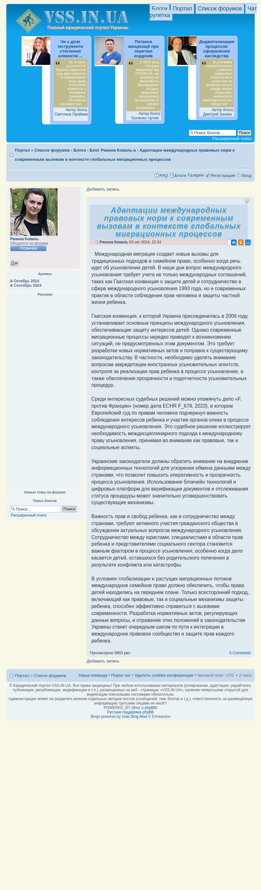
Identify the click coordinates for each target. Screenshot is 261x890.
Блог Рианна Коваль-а (113, 150)
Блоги (159, 8)
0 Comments (240, 653)
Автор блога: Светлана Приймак (71, 112)
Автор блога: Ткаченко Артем (146, 115)
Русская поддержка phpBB (130, 712)
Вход (247, 175)
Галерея (196, 175)
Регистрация (223, 175)
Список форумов (220, 8)
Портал (182, 8)
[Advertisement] (45, 393)
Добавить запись (103, 189)
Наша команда (93, 675)
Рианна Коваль (24, 239)
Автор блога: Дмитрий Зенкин (218, 112)
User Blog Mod (134, 716)
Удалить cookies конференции (163, 675)
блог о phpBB (144, 707)
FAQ (163, 175)
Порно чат (121, 675)
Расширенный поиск (232, 138)
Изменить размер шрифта (247, 167)
